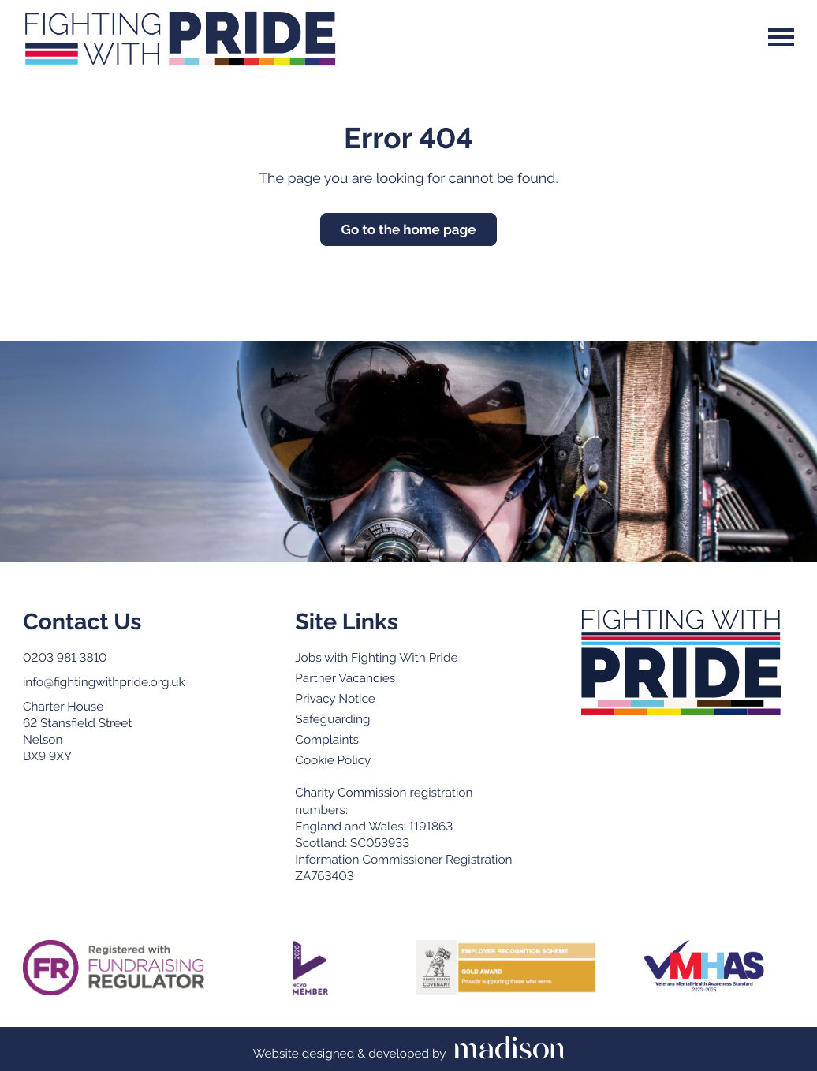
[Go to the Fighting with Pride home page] (681, 662)
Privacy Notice (335, 699)
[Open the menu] (781, 37)
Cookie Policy (333, 760)
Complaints (327, 740)
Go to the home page (408, 229)
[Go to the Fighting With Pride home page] (180, 37)
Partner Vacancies (345, 678)
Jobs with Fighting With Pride (376, 658)
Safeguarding (332, 719)
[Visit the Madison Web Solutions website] (408, 1049)
